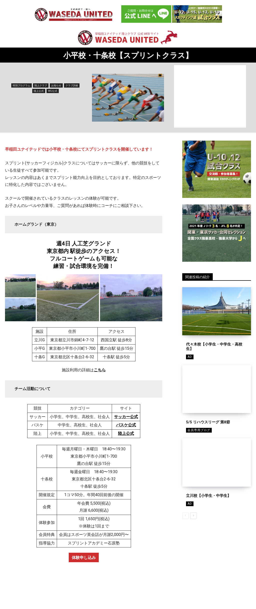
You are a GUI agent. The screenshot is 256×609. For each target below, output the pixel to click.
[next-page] (193, 515)
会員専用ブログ (199, 430)
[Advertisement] (210, 96)
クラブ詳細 (72, 85)
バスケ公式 (126, 425)
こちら (100, 370)
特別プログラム (21, 85)
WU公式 (52, 91)
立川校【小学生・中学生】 (208, 495)
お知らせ (56, 85)
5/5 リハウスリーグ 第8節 (208, 422)
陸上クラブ (40, 85)
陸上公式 (38, 91)
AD (190, 357)
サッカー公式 (126, 416)
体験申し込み (84, 557)
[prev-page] (185, 515)
